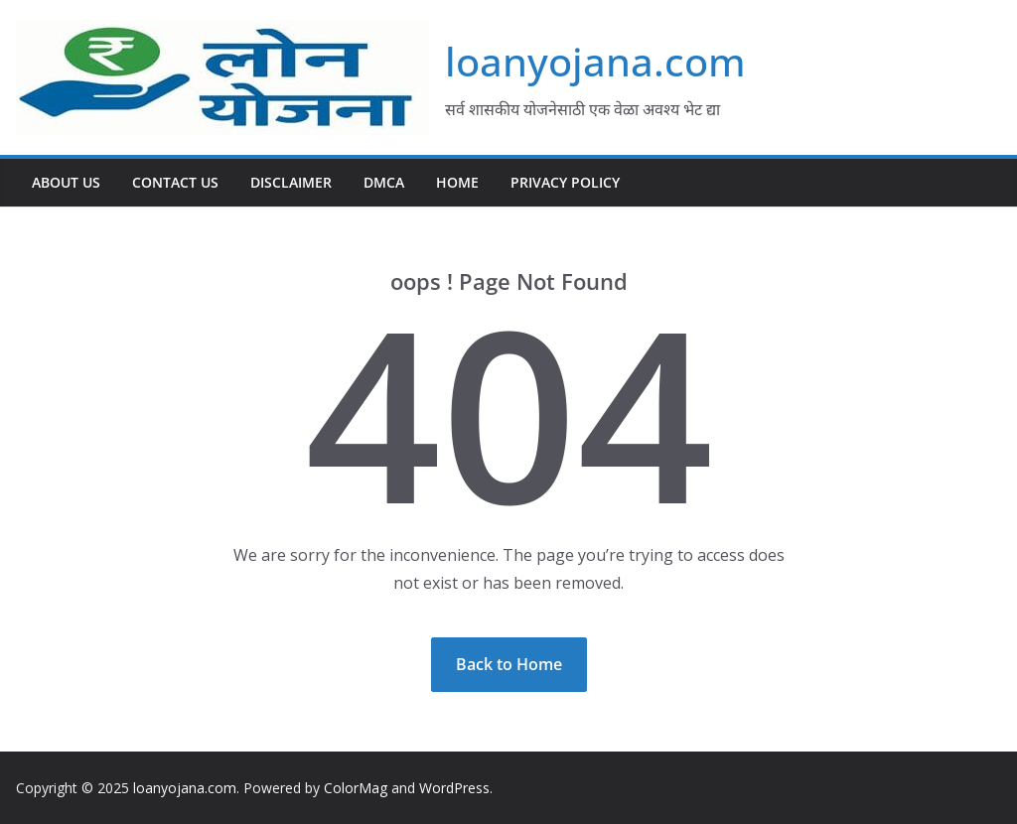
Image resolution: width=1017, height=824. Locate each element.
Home (457, 182)
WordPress (454, 787)
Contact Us (175, 182)
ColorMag (355, 787)
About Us (66, 182)
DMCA (383, 182)
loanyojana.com (595, 61)
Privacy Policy (565, 182)
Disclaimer (291, 182)
